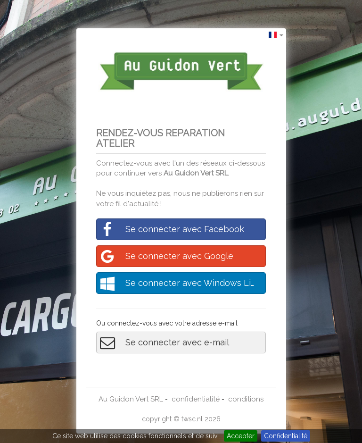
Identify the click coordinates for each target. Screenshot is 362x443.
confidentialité (196, 399)
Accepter (241, 436)
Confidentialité (285, 436)
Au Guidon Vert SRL (196, 173)
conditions (245, 399)
